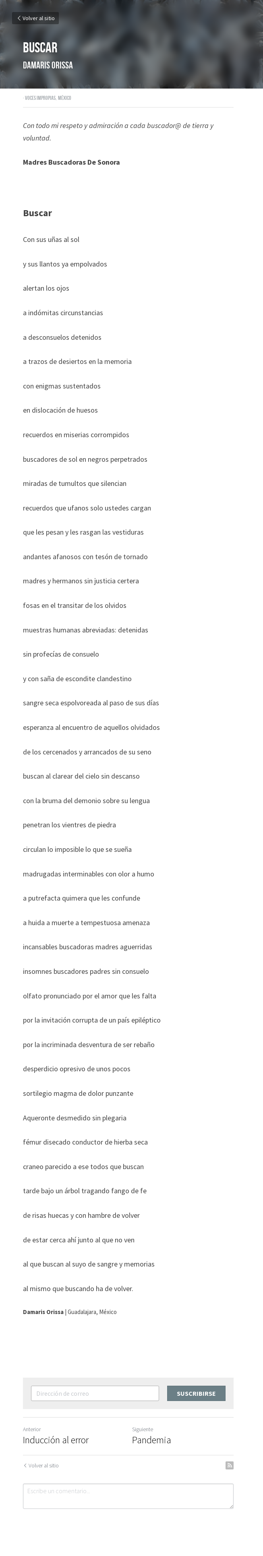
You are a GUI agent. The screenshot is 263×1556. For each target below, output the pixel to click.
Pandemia (155, 1440)
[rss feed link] (236, 1465)
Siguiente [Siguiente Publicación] (146, 1429)
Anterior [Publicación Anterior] (32, 1429)
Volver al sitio (35, 18)
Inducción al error (56, 1440)
